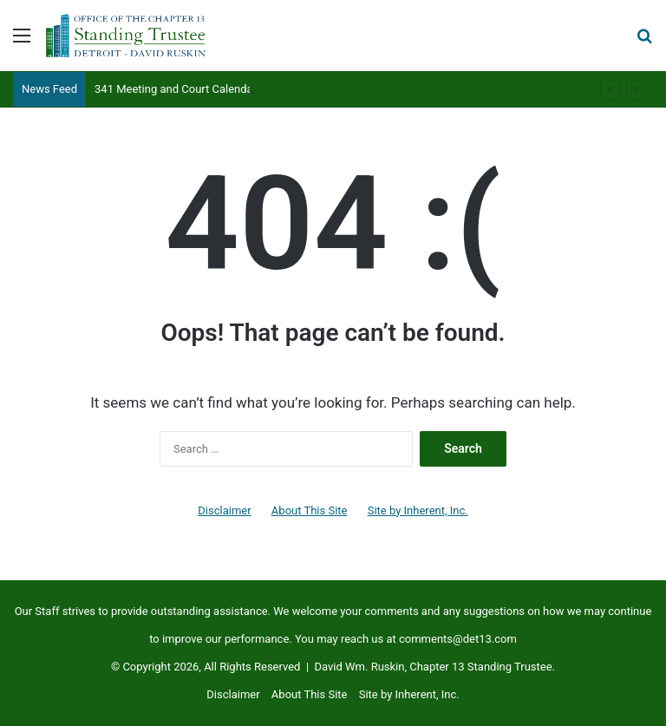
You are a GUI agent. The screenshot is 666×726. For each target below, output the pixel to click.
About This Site (309, 510)
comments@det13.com (458, 638)
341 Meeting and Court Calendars (179, 88)
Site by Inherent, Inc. (418, 510)
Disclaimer (224, 510)
